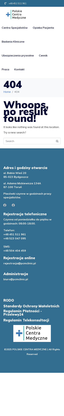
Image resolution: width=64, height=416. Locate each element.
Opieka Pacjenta (43, 27)
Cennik (43, 55)
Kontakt (19, 69)
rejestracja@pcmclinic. (18, 263)
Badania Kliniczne (13, 41)
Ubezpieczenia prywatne (18, 55)
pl (34, 263)
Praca (5, 69)
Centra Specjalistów (15, 27)
